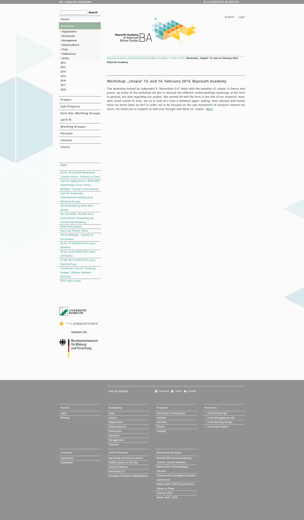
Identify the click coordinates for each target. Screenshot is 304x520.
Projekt (162, 407)
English (229, 17)
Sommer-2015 (164, 493)
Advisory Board (117, 426)
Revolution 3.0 (116, 471)
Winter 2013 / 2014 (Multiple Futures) (172, 469)
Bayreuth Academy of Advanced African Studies (132, 58)
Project (66, 99)
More (209, 109)
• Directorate (67, 36)
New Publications (71, 226)
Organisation (116, 422)
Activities (162, 422)
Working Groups (73, 126)
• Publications (68, 53)
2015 (63, 76)
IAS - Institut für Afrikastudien (75, 2)
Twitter (178, 391)
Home (64, 19)
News (112, 413)
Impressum (66, 458)
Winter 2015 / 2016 (167, 497)
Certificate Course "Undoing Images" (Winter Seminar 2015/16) (77, 272)
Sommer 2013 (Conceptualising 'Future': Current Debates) (174, 460)
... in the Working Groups (218, 422)
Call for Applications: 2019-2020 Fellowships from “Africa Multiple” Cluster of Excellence (80, 185)
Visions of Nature (118, 467)
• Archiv (64, 58)
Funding (161, 431)
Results (161, 426)
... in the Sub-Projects (216, 426)
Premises (114, 444)
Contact (66, 140)
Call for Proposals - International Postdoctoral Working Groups (76, 197)
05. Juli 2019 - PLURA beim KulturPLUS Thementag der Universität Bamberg (77, 218)
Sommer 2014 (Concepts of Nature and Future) (176, 477)
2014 (63, 71)
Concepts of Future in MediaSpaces (128, 476)
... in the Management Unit (220, 417)
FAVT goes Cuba (70, 280)
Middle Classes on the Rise (123, 462)
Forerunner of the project (171, 413)
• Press (64, 49)
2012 (63, 62)
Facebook (164, 391)
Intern (65, 147)
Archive (113, 417)
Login (241, 17)
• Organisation (68, 31)
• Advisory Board (69, 45)
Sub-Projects (70, 106)
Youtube (192, 391)
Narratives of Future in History (126, 458)
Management (116, 440)
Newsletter (66, 462)
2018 (63, 89)
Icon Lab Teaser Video (74, 230)
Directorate (115, 431)
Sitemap (65, 417)
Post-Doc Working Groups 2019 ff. (80, 116)
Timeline (161, 417)
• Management (68, 40)
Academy (67, 26)
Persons (66, 133)
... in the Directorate (216, 413)
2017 (63, 85)
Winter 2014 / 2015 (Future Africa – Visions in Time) (176, 486)
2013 (63, 67)
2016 (63, 80)
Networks (114, 435)
